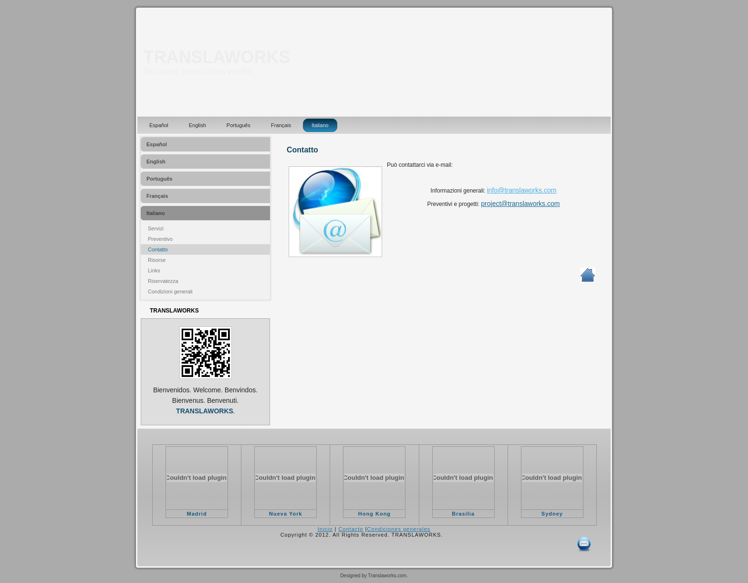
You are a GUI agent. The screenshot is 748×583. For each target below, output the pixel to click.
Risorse (157, 260)
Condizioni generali (170, 291)
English (197, 125)
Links (154, 270)
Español (158, 125)
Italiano (320, 125)
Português (238, 125)
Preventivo (160, 239)
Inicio (325, 529)
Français (281, 125)
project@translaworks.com (520, 203)
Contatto (158, 249)
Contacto (350, 529)
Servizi (156, 228)
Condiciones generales (398, 529)
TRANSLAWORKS (217, 57)
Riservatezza (163, 281)
